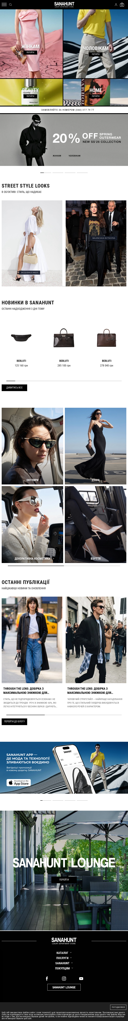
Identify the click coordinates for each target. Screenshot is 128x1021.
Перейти (64, 879)
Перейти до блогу (14, 721)
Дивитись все (14, 387)
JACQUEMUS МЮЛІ (29, 272)
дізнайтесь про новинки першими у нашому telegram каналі (64, 110)
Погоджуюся (118, 1007)
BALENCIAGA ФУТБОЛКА (103, 238)
